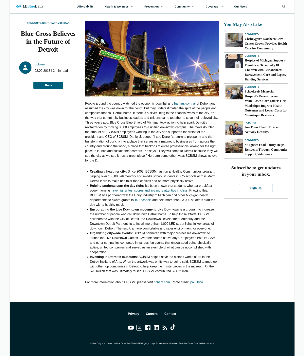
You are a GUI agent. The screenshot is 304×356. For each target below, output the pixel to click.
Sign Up (256, 188)
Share (48, 85)
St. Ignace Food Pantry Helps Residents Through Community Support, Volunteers (266, 149)
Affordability (85, 6)
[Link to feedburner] (164, 328)
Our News (240, 6)
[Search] (284, 7)
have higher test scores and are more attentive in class (149, 190)
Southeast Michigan (56, 23)
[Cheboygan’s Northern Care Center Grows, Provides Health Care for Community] (234, 40)
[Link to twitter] (139, 328)
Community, (34, 23)
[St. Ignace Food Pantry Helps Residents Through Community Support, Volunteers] (234, 146)
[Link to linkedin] (156, 328)
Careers (152, 313)
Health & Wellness (119, 6)
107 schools (142, 200)
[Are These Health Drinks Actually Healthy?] (234, 128)
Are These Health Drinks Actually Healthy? (262, 130)
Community (184, 6)
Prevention (154, 6)
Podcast (251, 122)
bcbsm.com (162, 282)
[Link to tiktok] (173, 328)
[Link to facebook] (147, 328)
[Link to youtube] (130, 328)
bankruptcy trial (185, 103)
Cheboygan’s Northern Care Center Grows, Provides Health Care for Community (266, 43)
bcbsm (40, 64)
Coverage (214, 6)
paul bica (196, 282)
